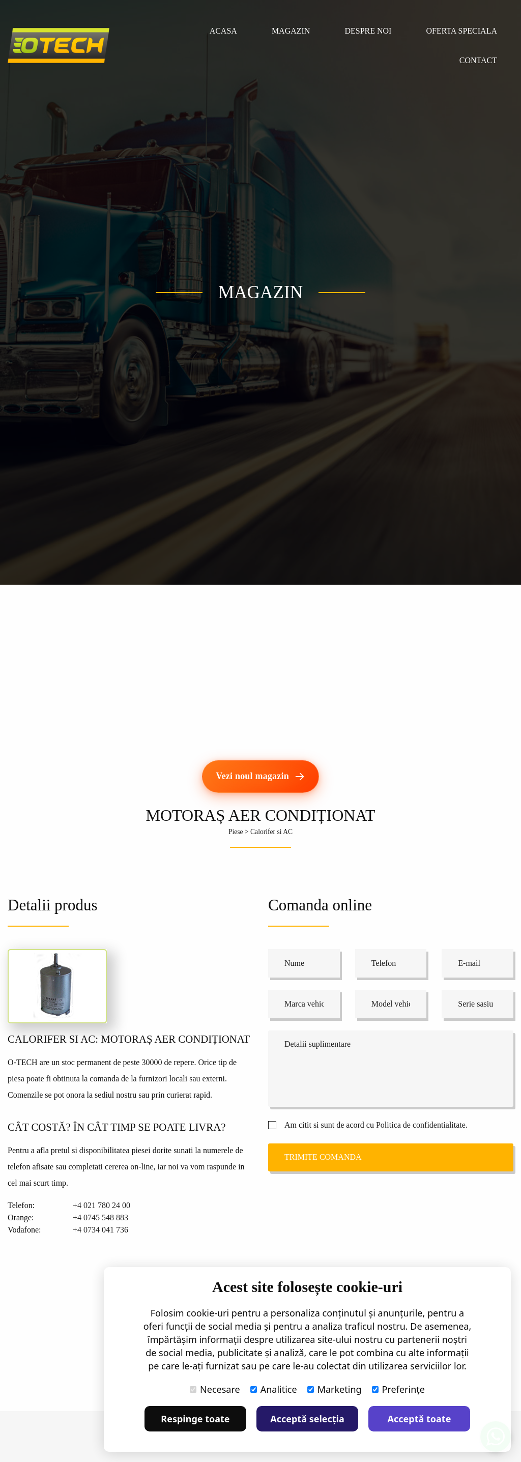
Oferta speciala (461, 30)
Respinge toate (195, 1419)
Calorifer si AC (271, 832)
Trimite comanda (323, 1157)
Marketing (334, 1389)
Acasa (223, 30)
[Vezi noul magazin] (260, 776)
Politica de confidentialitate (421, 1125)
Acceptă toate (419, 1419)
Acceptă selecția (307, 1419)
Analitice (273, 1389)
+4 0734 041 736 (100, 1229)
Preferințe (398, 1389)
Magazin (291, 30)
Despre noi (367, 30)
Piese (235, 832)
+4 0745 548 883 (100, 1217)
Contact (478, 60)
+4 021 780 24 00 (101, 1205)
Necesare (215, 1389)
